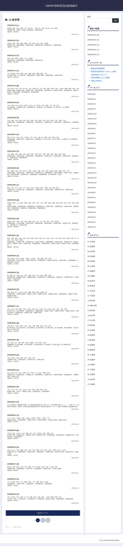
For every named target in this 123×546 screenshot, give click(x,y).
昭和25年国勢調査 (98, 68)
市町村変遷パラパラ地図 (100, 77)
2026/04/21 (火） (94, 50)
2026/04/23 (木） (94, 40)
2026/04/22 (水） (94, 45)
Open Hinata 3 (96, 81)
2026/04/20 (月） (94, 55)
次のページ (43, 516)
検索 (89, 17)
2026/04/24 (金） (94, 35)
